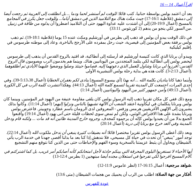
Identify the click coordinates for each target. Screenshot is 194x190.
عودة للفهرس (97, 183)
